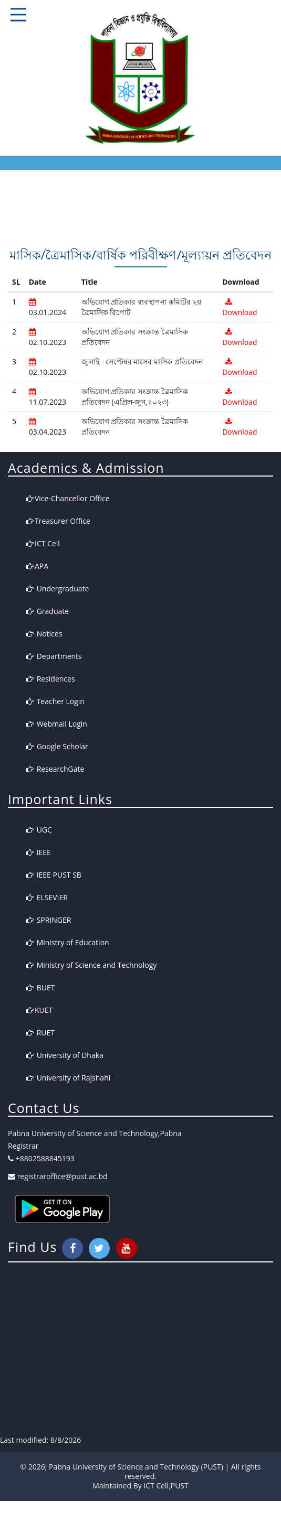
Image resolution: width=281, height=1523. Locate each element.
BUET (40, 987)
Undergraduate (57, 588)
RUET (40, 1033)
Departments (54, 656)
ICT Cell (43, 543)
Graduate (47, 611)
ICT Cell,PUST (165, 1485)
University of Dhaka (64, 1055)
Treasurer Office (58, 521)
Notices (44, 634)
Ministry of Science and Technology (91, 965)
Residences (50, 679)
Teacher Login (55, 701)
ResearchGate (55, 769)
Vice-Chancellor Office (68, 498)
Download (239, 307)
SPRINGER (48, 920)
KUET (39, 1010)
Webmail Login (56, 724)
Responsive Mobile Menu (18, 14)
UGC (39, 830)
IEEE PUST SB (53, 875)
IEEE (38, 852)
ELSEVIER (47, 897)
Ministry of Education (67, 942)
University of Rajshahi (68, 1078)
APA (37, 566)
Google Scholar (57, 746)
